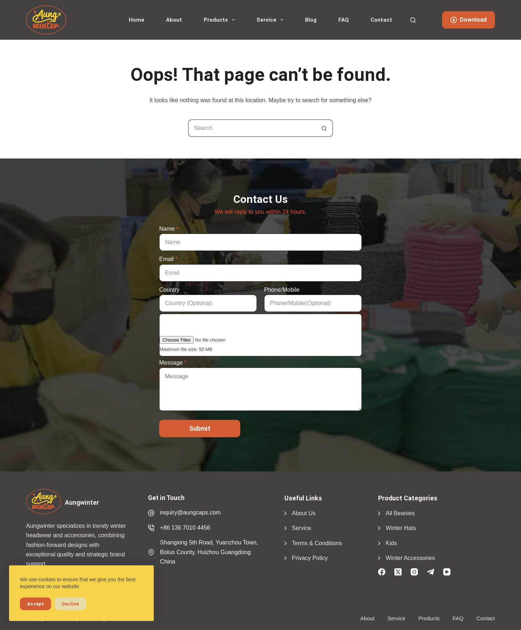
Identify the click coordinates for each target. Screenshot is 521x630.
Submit (200, 428)
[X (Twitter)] (398, 571)
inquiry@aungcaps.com (190, 512)
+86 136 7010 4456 (185, 528)
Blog (311, 20)
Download (468, 19)
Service (271, 20)
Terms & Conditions (317, 543)
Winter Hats (401, 528)
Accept (35, 604)
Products (221, 20)
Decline (70, 604)
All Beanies (400, 513)
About (174, 20)
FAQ (343, 20)
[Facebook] (381, 571)
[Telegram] (430, 571)
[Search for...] (251, 128)
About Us (304, 513)
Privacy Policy (310, 558)
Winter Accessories (410, 558)
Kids (391, 543)
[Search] (413, 20)
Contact (381, 20)
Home (136, 20)
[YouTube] (446, 571)
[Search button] (324, 128)
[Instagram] (414, 571)
